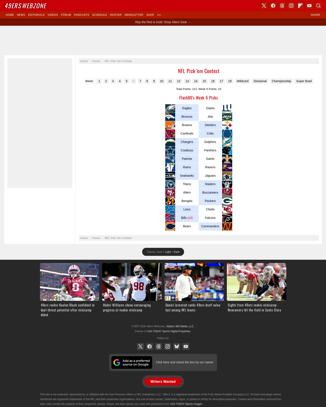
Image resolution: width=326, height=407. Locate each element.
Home (10, 14)
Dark (177, 251)
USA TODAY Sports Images (186, 403)
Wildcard (242, 81)
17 (221, 81)
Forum (66, 14)
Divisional (260, 81)
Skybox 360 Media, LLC (180, 326)
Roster (116, 14)
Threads (158, 346)
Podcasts (81, 14)
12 (179, 81)
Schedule (99, 14)
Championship (281, 81)
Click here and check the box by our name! (184, 362)
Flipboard (300, 5)
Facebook (149, 346)
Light (168, 251)
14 (195, 81)
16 (213, 81)
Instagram (167, 346)
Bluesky (176, 346)
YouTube (185, 346)
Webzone (25, 5)
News (21, 14)
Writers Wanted (162, 381)
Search (318, 5)
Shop (150, 14)
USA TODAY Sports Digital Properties (168, 331)
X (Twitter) (140, 346)
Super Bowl (304, 81)
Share (315, 14)
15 (204, 81)
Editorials (36, 14)
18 (230, 81)
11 (170, 81)
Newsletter (134, 14)
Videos (53, 14)
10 (162, 81)
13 (187, 81)
